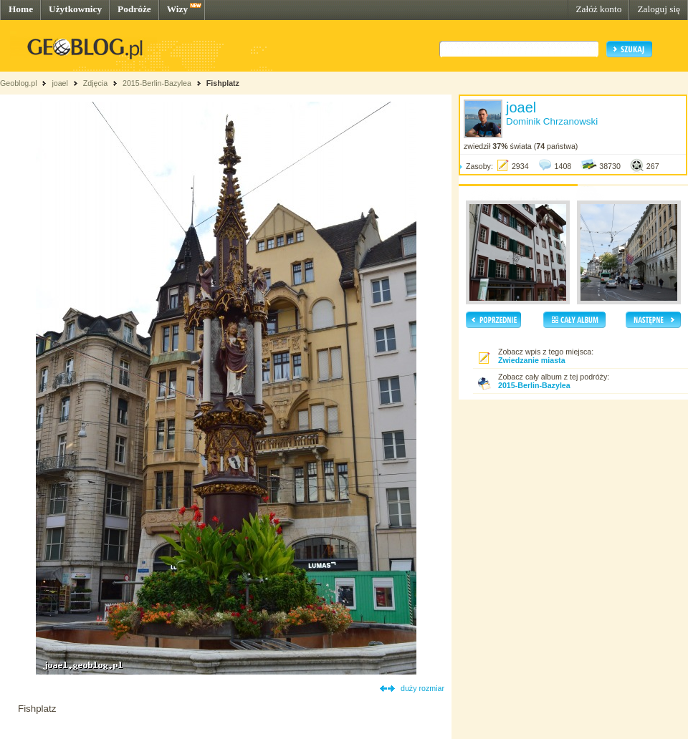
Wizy (177, 9)
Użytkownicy (75, 9)
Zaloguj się (658, 9)
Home (21, 9)
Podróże (134, 9)
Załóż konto (598, 9)
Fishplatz (222, 83)
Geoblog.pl (18, 83)
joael (60, 83)
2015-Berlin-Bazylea (157, 83)
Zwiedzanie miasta (531, 360)
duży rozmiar (422, 688)
